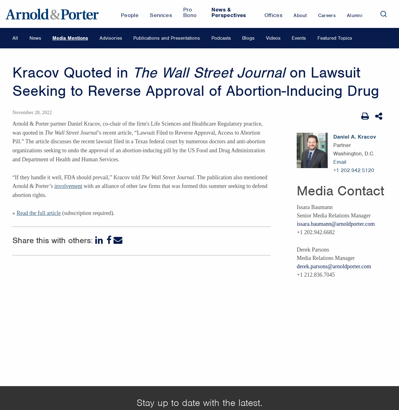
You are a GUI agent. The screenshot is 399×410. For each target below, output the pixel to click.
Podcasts (221, 38)
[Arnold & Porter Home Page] (52, 14)
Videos (273, 38)
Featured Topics (334, 38)
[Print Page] (365, 116)
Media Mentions (70, 38)
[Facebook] (108, 240)
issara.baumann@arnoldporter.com (336, 224)
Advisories (111, 38)
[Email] (117, 240)
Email (339, 161)
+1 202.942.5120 (353, 170)
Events (299, 38)
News (35, 38)
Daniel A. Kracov (354, 136)
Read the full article (38, 213)
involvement (68, 186)
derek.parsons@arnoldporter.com (334, 266)
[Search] (383, 14)
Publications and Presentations (166, 38)
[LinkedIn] (99, 240)
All (15, 38)
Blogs (248, 38)
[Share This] (379, 116)
